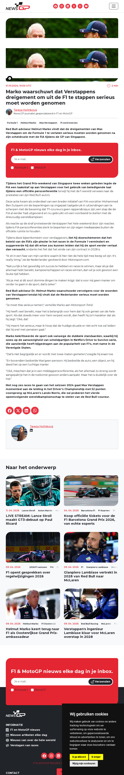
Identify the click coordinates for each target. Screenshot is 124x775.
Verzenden (100, 159)
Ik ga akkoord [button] (79, 757)
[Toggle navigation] (113, 6)
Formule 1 (21, 167)
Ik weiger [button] (96, 757)
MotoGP (40, 167)
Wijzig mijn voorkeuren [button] (83, 763)
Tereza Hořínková (25, 110)
